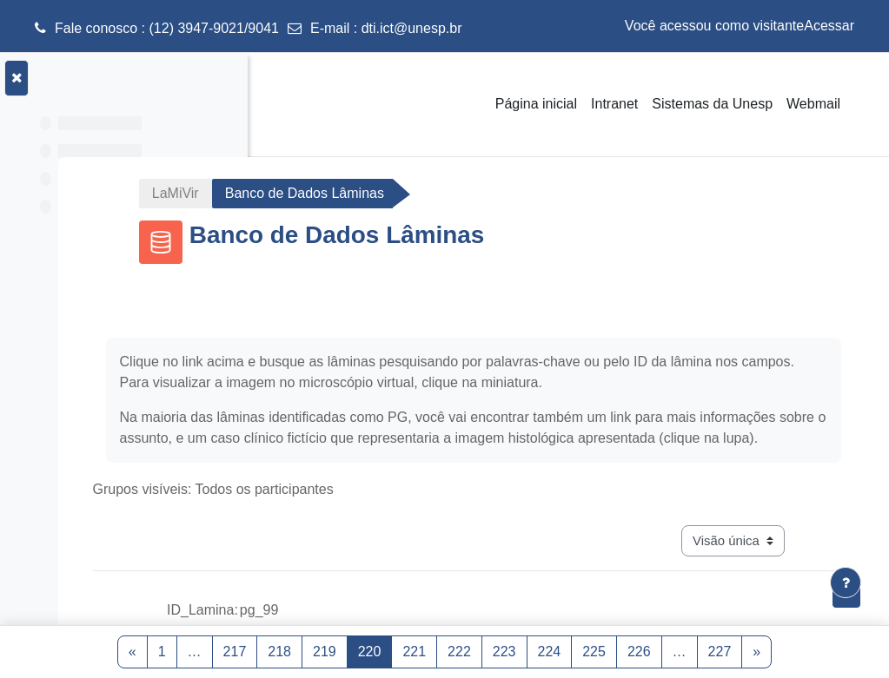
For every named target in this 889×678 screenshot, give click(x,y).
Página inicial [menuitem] (536, 103)
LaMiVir (324, 193)
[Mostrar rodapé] (845, 582)
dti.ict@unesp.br (412, 28)
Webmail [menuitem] (813, 103)
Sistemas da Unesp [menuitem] (712, 103)
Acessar (829, 25)
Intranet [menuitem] (614, 103)
